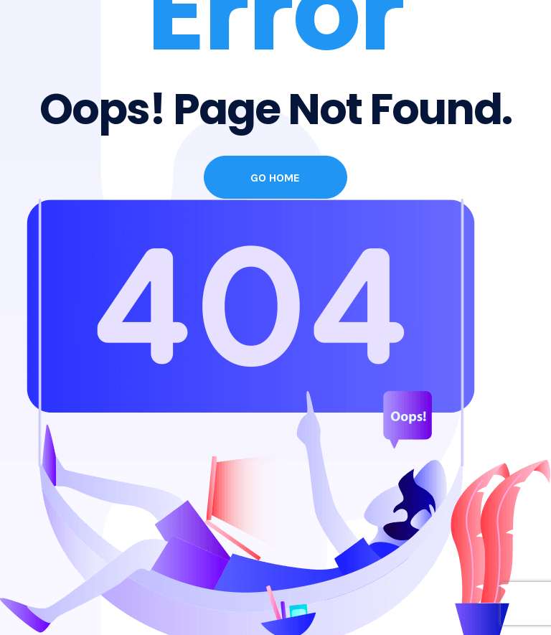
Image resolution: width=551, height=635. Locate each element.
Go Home (275, 177)
